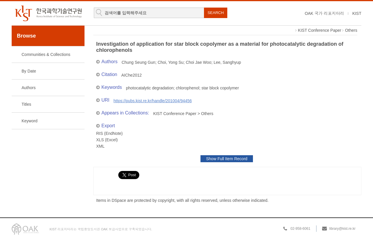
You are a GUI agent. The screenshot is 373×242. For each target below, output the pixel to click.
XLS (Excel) (107, 139)
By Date (29, 71)
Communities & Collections (46, 54)
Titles (26, 104)
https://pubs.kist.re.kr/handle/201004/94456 (153, 100)
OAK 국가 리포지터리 (324, 13)
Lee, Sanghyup (227, 62)
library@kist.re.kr (342, 229)
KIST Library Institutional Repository (48, 13)
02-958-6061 (300, 229)
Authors (29, 87)
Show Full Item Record (226, 158)
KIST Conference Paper (319, 30)
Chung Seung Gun (138, 62)
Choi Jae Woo (198, 62)
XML (100, 146)
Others (351, 30)
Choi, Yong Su (171, 62)
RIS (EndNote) (109, 133)
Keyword (29, 121)
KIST (356, 13)
